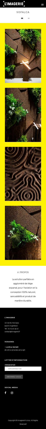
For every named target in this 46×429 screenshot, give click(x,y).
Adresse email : (10, 365)
